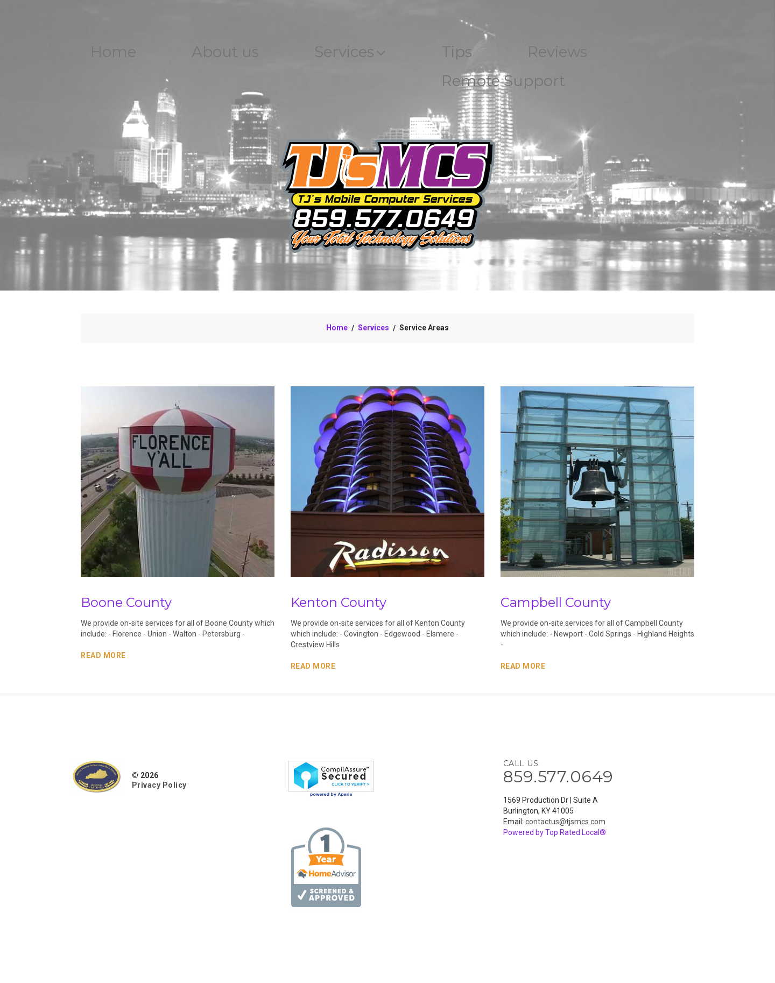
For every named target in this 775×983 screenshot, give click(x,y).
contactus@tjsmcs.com (565, 826)
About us (242, 53)
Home (118, 53)
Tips (497, 53)
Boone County (126, 606)
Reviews (607, 53)
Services (379, 53)
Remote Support (548, 84)
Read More (103, 659)
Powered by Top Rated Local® (554, 836)
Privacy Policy (159, 789)
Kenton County (338, 606)
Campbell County (556, 606)
